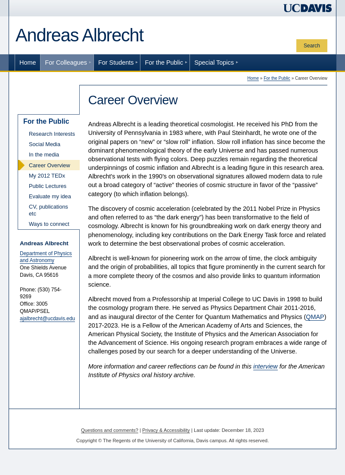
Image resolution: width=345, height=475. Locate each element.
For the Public (164, 62)
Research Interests (52, 134)
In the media (44, 154)
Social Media (44, 144)
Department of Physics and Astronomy (46, 257)
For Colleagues (66, 62)
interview (265, 366)
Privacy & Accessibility (166, 430)
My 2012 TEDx (47, 175)
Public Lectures (47, 186)
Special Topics (214, 62)
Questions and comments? (109, 430)
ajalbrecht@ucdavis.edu (47, 319)
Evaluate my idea (50, 196)
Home (27, 62)
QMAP (315, 316)
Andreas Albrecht (79, 35)
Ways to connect (49, 224)
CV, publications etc (48, 209)
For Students (116, 62)
